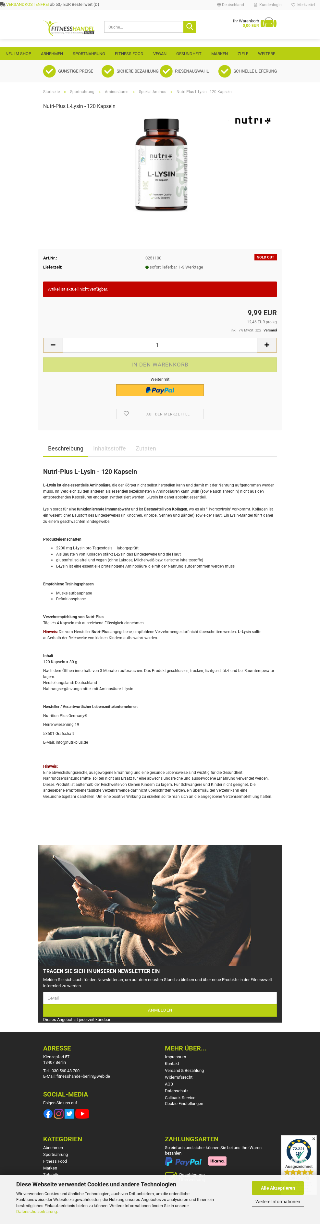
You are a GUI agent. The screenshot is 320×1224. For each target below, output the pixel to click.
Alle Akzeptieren (278, 1188)
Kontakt (172, 1063)
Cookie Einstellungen (184, 1103)
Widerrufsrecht (178, 1077)
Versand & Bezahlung (184, 1070)
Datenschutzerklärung (36, 1211)
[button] (230, 5)
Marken (219, 53)
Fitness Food (129, 53)
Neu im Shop (18, 53)
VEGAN (159, 53)
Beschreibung (65, 448)
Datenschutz (176, 1090)
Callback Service (180, 1097)
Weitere (266, 53)
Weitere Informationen (277, 1201)
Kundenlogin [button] (268, 5)
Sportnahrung (89, 53)
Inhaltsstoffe (109, 448)
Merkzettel (303, 5)
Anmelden (160, 1010)
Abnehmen (52, 53)
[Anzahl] (160, 345)
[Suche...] (189, 27)
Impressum (175, 1056)
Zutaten (146, 448)
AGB (169, 1084)
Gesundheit (189, 53)
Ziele (243, 53)
